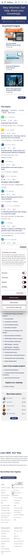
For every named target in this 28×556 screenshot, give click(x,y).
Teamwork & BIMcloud (7, 235)
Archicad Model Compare (11, 325)
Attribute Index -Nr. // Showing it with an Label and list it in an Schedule (13, 137)
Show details (20, 293)
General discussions (5, 520)
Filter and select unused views (13, 341)
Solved (4, 113)
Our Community (4, 522)
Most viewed (11, 113)
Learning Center (9, 319)
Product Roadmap (5, 549)
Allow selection (14, 302)
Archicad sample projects (11, 370)
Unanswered (13, 110)
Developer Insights (18, 543)
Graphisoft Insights (5, 531)
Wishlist (3, 546)
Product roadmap (9, 386)
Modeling (15, 172)
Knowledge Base (18, 484)
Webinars (3, 543)
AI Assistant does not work (9, 123)
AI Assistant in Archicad (11, 322)
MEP (15, 520)
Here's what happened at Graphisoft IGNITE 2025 (13, 89)
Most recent (5, 110)
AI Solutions (20, 125)
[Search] (14, 18)
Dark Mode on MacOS (11, 327)
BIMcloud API (17, 538)
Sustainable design (5, 510)
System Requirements (11, 361)
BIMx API (16, 536)
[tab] (5, 110)
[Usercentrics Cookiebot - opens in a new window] (20, 247)
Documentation (4, 498)
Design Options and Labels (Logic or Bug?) (12, 168)
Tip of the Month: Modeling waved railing (13, 44)
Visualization (4, 500)
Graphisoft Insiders (5, 538)
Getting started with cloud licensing (14, 358)
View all (22, 97)
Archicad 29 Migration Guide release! (13, 67)
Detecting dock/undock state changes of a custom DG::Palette (13, 213)
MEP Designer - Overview (11, 344)
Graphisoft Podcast (5, 541)
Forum (2, 484)
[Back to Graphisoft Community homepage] (8, 2)
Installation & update (6, 157)
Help (22, 2)
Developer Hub (18, 528)
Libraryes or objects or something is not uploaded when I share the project (13, 230)
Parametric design (5, 508)
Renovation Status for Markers (13, 335)
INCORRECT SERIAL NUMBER (10, 182)
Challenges (3, 533)
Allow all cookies (14, 297)
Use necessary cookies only (13, 307)
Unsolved (21, 110)
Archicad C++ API (5, 219)
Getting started (17, 492)
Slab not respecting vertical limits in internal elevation (12, 198)
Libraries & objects (5, 495)
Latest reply (4, 125)
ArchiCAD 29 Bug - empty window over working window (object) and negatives (13, 151)
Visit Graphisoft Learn (8, 478)
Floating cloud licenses (11, 352)
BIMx (2, 503)
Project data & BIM (17, 140)
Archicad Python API (18, 541)
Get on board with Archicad (12, 378)
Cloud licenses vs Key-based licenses (15, 355)
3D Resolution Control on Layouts (14, 338)
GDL (15, 533)
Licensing (3, 187)
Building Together (5, 528)
